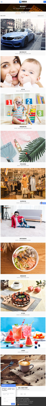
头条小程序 (28, 12)
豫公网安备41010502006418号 (24, 404)
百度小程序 (23, 12)
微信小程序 (18, 12)
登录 (44, 1)
